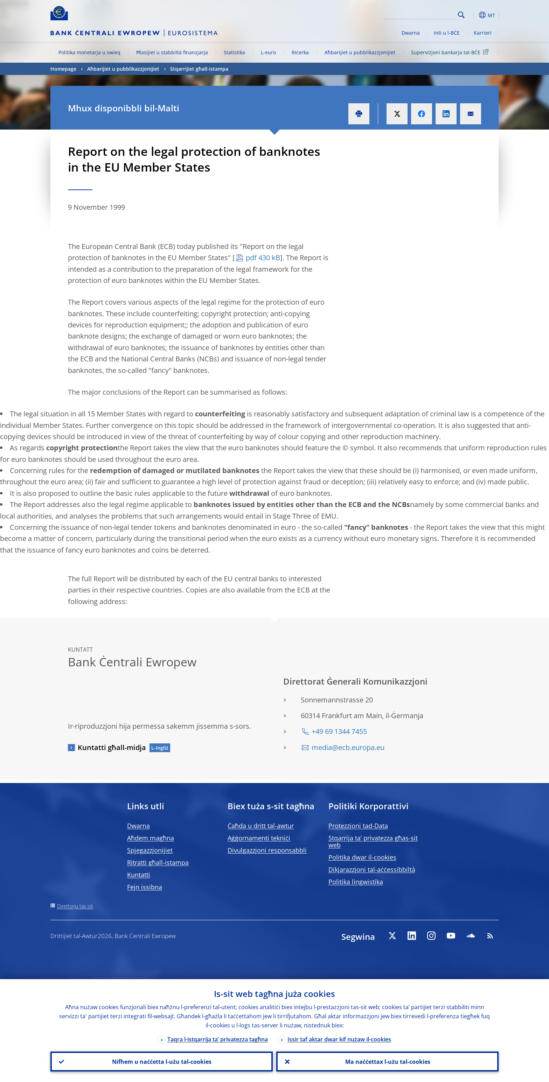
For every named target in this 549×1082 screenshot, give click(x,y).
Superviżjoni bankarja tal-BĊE (451, 52)
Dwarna (411, 32)
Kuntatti (138, 875)
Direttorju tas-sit (75, 906)
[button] (474, 15)
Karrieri (483, 32)
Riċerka (300, 52)
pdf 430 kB (263, 257)
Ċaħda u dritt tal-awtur (261, 825)
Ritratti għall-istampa (158, 862)
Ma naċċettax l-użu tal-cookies (387, 1061)
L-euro (268, 52)
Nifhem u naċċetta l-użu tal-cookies (161, 1061)
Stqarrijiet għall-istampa (199, 68)
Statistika (234, 52)
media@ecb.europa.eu (348, 747)
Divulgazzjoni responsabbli (267, 850)
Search (461, 15)
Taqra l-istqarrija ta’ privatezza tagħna (217, 1039)
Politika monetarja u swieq (89, 52)
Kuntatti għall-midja (112, 747)
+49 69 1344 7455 (339, 731)
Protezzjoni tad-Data (358, 825)
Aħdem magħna (150, 838)
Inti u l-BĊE (447, 32)
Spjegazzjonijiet (150, 850)
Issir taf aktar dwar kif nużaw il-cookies (339, 1039)
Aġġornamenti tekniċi (259, 838)
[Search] (420, 14)
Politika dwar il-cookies (362, 857)
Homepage (63, 68)
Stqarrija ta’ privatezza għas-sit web (373, 841)
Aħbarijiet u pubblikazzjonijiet (360, 52)
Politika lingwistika (355, 882)
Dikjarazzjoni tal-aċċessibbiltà (371, 869)
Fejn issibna (144, 887)
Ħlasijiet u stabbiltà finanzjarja (172, 52)
